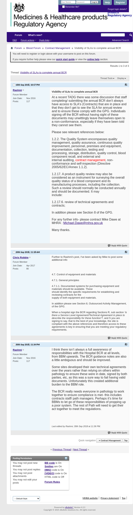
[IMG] (48, 469)
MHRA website (90, 498)
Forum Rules (52, 481)
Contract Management (57, 48)
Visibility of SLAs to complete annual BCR (43, 72)
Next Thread (80, 449)
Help (107, 2)
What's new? (35, 35)
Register (120, 2)
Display (120, 78)
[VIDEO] (49, 473)
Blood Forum (33, 48)
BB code (50, 462)
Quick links (44, 40)
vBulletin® (69, 507)
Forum (18, 35)
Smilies (49, 466)
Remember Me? (70, 7)
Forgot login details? (117, 9)
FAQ (15, 40)
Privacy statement (110, 498)
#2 (126, 251)
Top (125, 440)
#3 (126, 344)
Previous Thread (62, 449)
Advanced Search (120, 40)
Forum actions (27, 40)
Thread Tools (106, 78)
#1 (126, 84)
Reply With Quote (117, 245)
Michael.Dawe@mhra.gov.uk (83, 223)
